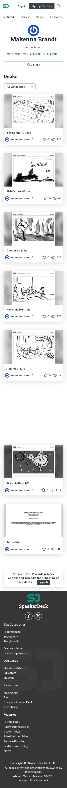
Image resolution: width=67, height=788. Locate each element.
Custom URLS (12, 731)
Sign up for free (42, 6)
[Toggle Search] (58, 6)
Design (40, 16)
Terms (27, 776)
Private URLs (12, 721)
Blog (6, 697)
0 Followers (50, 53)
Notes (7, 750)
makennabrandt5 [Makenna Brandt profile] (19, 139)
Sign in (22, 6)
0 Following (33, 53)
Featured (8, 16)
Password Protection (16, 726)
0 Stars (33, 64)
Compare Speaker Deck (18, 702)
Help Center (11, 692)
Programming (12, 631)
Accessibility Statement (33, 780)
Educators (10, 672)
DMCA (48, 776)
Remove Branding (14, 741)
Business (24, 16)
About (17, 776)
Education (56, 16)
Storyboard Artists (15, 668)
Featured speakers (15, 653)
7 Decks (15, 53)
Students (9, 677)
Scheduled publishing (16, 736)
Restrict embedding (16, 746)
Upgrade (43, 582)
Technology (11, 636)
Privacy (37, 776)
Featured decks (13, 648)
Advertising (11, 707)
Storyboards (11, 641)
